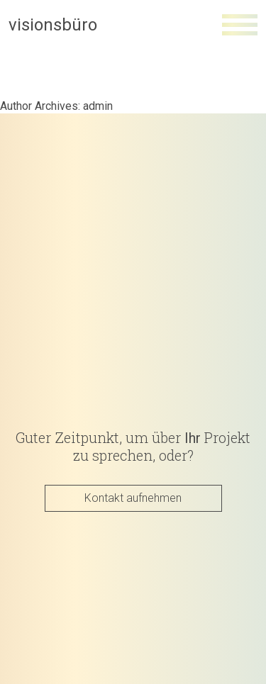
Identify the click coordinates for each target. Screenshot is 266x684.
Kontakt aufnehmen (133, 497)
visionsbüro (53, 25)
